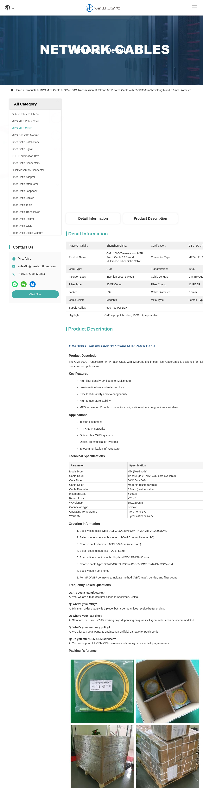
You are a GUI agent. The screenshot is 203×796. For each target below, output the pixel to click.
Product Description (150, 218)
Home (18, 90)
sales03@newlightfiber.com (37, 266)
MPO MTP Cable (50, 90)
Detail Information (93, 218)
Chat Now (35, 294)
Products (31, 90)
